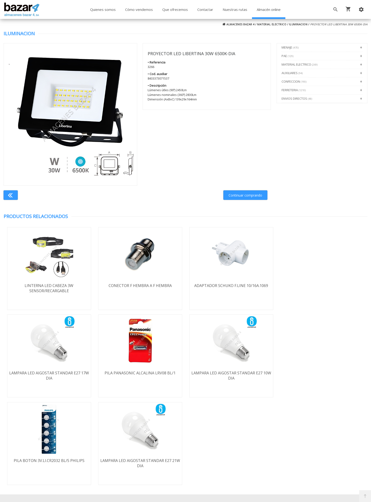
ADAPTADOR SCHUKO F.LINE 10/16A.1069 (231, 285)
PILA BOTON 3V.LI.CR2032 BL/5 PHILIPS (231, 373)
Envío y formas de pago (42, 437)
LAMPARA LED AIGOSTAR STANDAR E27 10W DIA (140, 376)
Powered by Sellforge (248, 494)
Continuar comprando (245, 195)
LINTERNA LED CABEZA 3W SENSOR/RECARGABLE (49, 288)
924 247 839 (262, 448)
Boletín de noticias (185, 457)
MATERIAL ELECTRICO (271, 24)
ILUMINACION (298, 24)
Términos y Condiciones (198, 477)
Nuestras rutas (235, 9)
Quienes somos (103, 9)
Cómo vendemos (139, 9)
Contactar (205, 9)
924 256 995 (262, 441)
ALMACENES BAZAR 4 (238, 24)
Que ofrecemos (175, 9)
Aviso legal (31, 451)
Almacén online (269, 9)
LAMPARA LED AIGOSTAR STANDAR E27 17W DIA (322, 288)
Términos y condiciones (43, 430)
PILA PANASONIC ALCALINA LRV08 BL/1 (48, 373)
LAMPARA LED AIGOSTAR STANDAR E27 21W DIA (322, 376)
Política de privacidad (40, 444)
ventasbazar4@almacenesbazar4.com (285, 455)
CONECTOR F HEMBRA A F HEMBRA (140, 285)
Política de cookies (38, 458)
